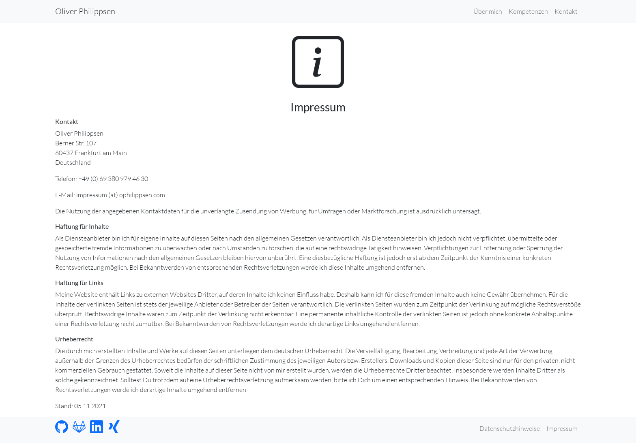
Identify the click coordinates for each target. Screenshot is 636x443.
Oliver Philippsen (85, 11)
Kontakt (566, 11)
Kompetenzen (528, 11)
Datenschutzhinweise (509, 428)
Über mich (487, 11)
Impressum (562, 428)
